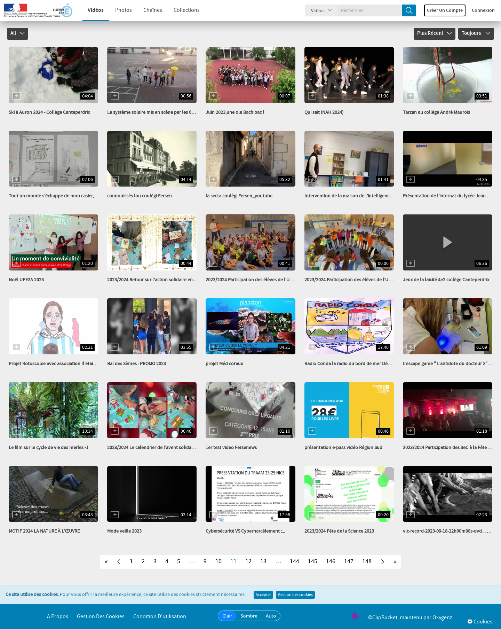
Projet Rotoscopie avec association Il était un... (56, 364)
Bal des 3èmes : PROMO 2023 (136, 364)
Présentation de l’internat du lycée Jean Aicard (451, 196)
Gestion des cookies (295, 595)
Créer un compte (445, 10)
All (17, 33)
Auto (271, 616)
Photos (117, 10)
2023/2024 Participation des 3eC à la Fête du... (449, 448)
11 (233, 561)
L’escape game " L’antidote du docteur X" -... (448, 364)
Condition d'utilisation (159, 616)
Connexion (483, 10)
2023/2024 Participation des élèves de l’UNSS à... (255, 280)
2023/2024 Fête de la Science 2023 (339, 531)
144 (294, 561)
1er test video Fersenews (231, 448)
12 (248, 561)
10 (218, 561)
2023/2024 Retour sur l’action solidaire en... (151, 280)
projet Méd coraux (224, 364)
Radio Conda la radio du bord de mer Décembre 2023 (359, 364)
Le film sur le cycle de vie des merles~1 (48, 448)
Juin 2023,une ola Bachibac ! (235, 112)
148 (367, 561)
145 (312, 561)
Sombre (248, 616)
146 (330, 561)
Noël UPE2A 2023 (26, 280)
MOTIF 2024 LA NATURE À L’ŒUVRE (44, 531)
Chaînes (146, 10)
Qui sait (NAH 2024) (323, 112)
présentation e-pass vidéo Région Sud (343, 448)
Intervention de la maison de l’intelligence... (349, 196)
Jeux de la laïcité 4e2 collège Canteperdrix (446, 280)
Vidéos (90, 10)
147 (348, 561)
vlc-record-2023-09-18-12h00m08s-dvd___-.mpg (452, 531)
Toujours (476, 33)
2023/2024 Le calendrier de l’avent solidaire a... (155, 448)
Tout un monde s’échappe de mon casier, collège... (61, 196)
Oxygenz (442, 617)
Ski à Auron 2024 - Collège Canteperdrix (49, 112)
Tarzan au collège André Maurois (436, 112)
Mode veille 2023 (124, 531)
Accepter (263, 595)
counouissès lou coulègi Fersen (139, 196)
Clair (227, 616)
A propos (57, 616)
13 (263, 561)
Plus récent (434, 33)
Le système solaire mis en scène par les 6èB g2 (154, 112)
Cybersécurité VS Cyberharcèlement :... (245, 531)
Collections (181, 10)
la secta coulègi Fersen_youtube (239, 196)
